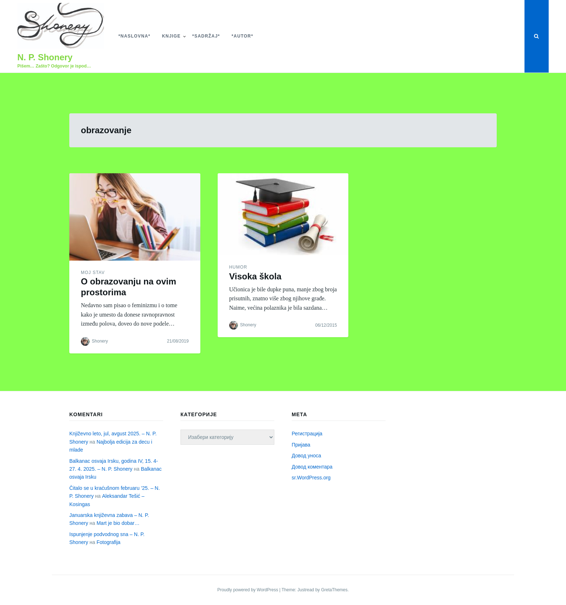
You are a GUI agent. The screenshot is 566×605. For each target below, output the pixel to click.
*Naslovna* (134, 36)
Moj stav (93, 272)
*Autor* (242, 36)
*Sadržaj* (206, 36)
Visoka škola (255, 276)
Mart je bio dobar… (117, 523)
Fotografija (108, 542)
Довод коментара (312, 467)
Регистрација (307, 433)
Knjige (171, 36)
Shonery (100, 341)
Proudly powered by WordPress (248, 589)
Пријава (301, 445)
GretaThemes (334, 589)
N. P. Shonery (45, 57)
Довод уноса (306, 455)
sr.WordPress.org (311, 477)
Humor (238, 267)
